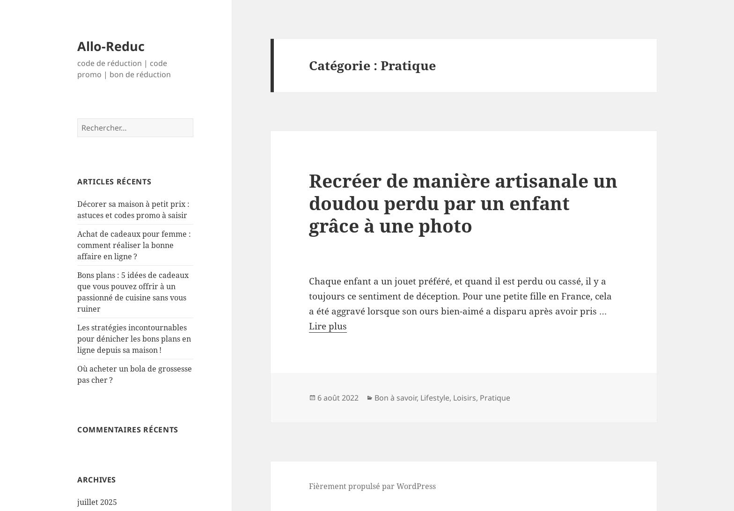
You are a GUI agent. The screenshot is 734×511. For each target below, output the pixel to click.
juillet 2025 (97, 502)
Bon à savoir (395, 398)
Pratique (495, 398)
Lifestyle (434, 398)
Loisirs (464, 398)
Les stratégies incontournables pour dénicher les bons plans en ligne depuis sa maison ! (134, 338)
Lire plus (328, 326)
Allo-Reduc (111, 46)
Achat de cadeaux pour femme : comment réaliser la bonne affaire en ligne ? (134, 245)
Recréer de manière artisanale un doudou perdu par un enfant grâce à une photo (463, 203)
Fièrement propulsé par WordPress (372, 486)
